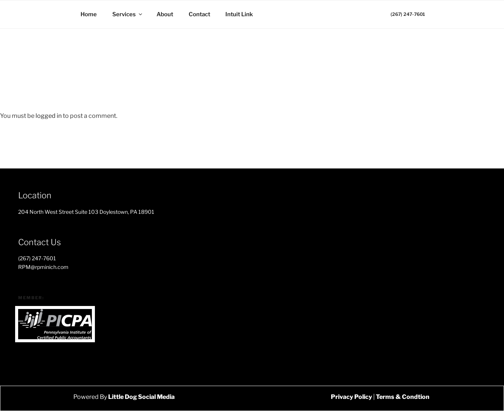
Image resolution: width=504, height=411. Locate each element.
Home (89, 14)
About (165, 14)
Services (127, 14)
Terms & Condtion (403, 396)
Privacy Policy (351, 396)
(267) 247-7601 (408, 14)
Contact (199, 14)
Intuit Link (239, 14)
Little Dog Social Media (141, 396)
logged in (49, 115)
